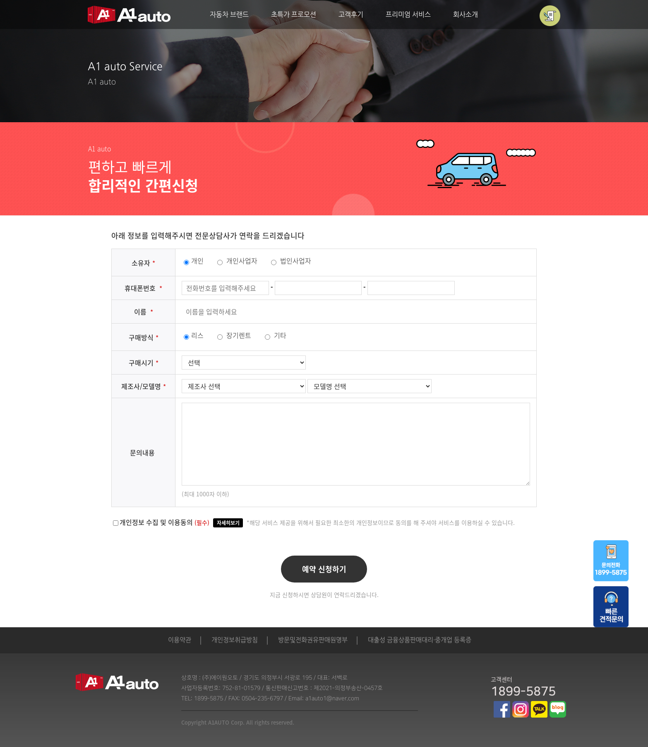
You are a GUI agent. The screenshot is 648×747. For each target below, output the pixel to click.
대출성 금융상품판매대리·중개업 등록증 (419, 640)
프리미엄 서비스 (408, 15)
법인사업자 (291, 261)
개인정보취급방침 (234, 640)
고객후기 (350, 15)
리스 (194, 335)
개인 (194, 261)
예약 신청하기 (324, 569)
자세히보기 (228, 523)
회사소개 (465, 15)
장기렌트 (234, 335)
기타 (275, 335)
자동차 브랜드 (229, 15)
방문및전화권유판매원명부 (313, 640)
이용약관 (179, 640)
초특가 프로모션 (293, 15)
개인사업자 (237, 261)
